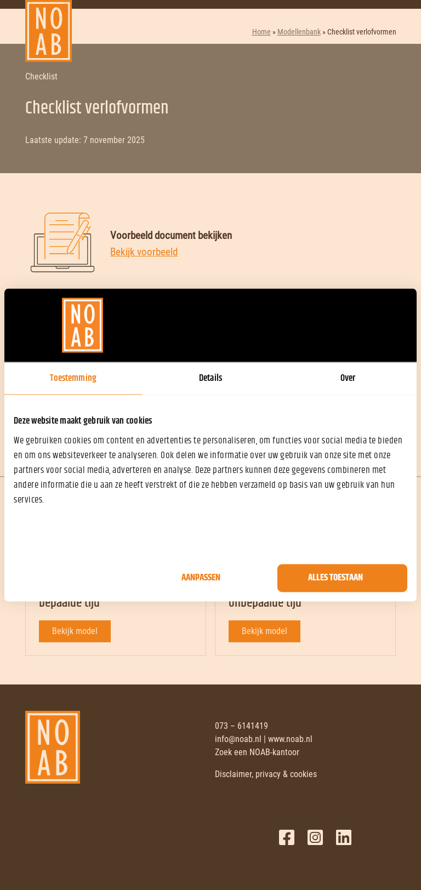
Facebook (286, 837)
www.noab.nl (290, 739)
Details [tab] (210, 378)
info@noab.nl (238, 739)
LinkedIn (343, 837)
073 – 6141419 (241, 726)
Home (261, 31)
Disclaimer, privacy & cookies (266, 774)
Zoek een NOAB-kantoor (257, 752)
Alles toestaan (335, 578)
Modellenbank (299, 31)
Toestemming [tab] (73, 378)
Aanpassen (200, 578)
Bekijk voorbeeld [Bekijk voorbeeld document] (144, 252)
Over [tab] (347, 378)
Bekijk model (75, 631)
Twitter (315, 837)
